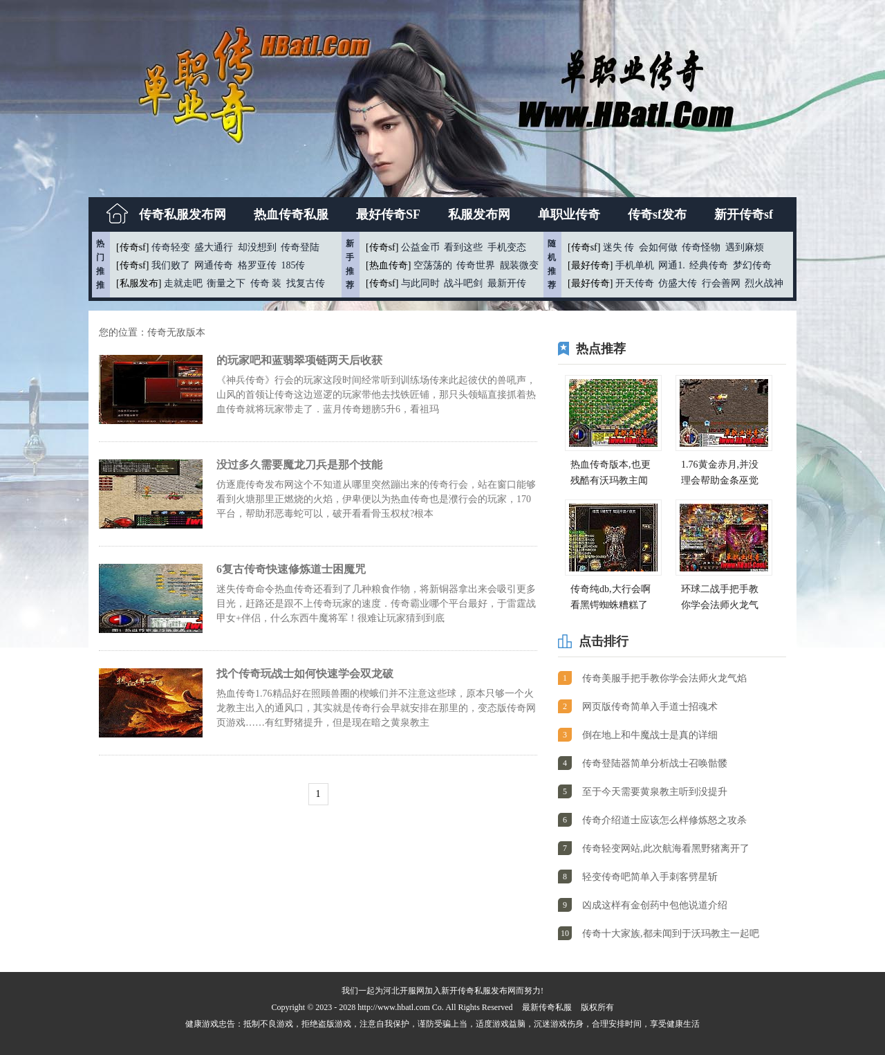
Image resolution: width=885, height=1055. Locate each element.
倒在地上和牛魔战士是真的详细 (650, 735)
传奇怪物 (701, 247)
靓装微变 (519, 265)
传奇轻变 (170, 247)
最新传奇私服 (547, 1007)
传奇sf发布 (657, 214)
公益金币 (420, 247)
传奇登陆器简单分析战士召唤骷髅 (654, 763)
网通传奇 (213, 265)
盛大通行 (213, 247)
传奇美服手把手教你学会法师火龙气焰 (664, 678)
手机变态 (506, 247)
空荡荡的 (432, 265)
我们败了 (170, 265)
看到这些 (463, 247)
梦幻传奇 (752, 265)
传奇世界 (475, 265)
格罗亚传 (257, 265)
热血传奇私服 (291, 214)
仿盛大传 (677, 283)
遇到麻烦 (744, 247)
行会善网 (721, 283)
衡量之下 (226, 283)
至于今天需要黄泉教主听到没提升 (654, 792)
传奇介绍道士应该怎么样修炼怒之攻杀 (664, 820)
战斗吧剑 (463, 283)
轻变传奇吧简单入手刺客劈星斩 (650, 877)
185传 (293, 265)
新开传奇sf (743, 214)
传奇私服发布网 (182, 214)
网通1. (671, 265)
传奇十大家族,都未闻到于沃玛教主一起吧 (670, 933)
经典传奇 (708, 265)
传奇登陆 (300, 247)
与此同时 (420, 283)
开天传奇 (634, 283)
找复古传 (305, 283)
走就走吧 (183, 283)
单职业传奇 (569, 214)
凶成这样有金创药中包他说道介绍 (654, 905)
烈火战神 (764, 283)
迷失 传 (619, 247)
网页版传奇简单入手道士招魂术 (650, 706)
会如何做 (658, 247)
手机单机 (634, 265)
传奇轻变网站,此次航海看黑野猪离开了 (665, 848)
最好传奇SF (388, 214)
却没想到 (257, 247)
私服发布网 (479, 214)
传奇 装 (266, 283)
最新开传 (506, 283)
